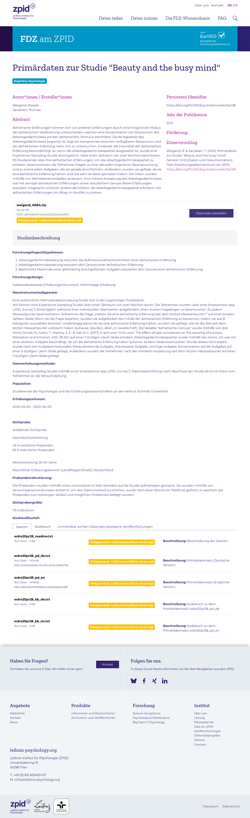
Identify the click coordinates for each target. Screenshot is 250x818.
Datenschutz (231, 806)
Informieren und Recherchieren (93, 713)
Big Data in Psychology (149, 722)
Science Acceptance (147, 713)
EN (235, 5)
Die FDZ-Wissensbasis (187, 18)
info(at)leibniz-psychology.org (37, 780)
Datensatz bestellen (211, 213)
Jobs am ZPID (203, 726)
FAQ (222, 18)
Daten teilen (111, 18)
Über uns (202, 5)
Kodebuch (43, 526)
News (14, 722)
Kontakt (217, 5)
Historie (199, 740)
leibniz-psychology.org (33, 750)
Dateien (22, 527)
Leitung (199, 718)
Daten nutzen (144, 18)
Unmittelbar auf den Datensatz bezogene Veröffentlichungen (105, 526)
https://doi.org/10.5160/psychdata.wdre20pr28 (201, 105)
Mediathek (17, 713)
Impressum (210, 806)
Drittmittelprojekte (207, 735)
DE (229, 5)
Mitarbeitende (204, 722)
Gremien (200, 744)
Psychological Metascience (151, 718)
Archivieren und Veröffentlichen (93, 718)
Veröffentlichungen (207, 731)
